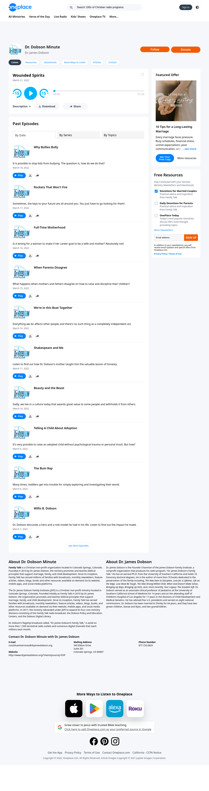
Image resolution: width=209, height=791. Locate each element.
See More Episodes (78, 545)
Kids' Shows (78, 16)
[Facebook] (94, 741)
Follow (154, 49)
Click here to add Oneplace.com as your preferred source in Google (108, 729)
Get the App (55, 752)
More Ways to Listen (75, 62)
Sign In (185, 7)
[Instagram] (115, 741)
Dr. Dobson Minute (42, 47)
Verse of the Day (39, 16)
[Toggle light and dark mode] (197, 7)
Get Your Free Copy (165, 158)
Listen (14, 62)
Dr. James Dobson (37, 53)
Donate (186, 49)
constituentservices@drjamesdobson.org (30, 645)
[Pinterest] (104, 741)
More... (114, 16)
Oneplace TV (97, 16)
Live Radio (60, 16)
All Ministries (17, 16)
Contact (112, 62)
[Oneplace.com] (20, 7)
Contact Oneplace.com (116, 752)
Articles (97, 62)
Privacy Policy (73, 752)
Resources (31, 62)
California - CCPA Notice (146, 752)
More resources (186, 158)
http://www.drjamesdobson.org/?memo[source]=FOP (37, 655)
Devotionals (50, 62)
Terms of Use (92, 752)
